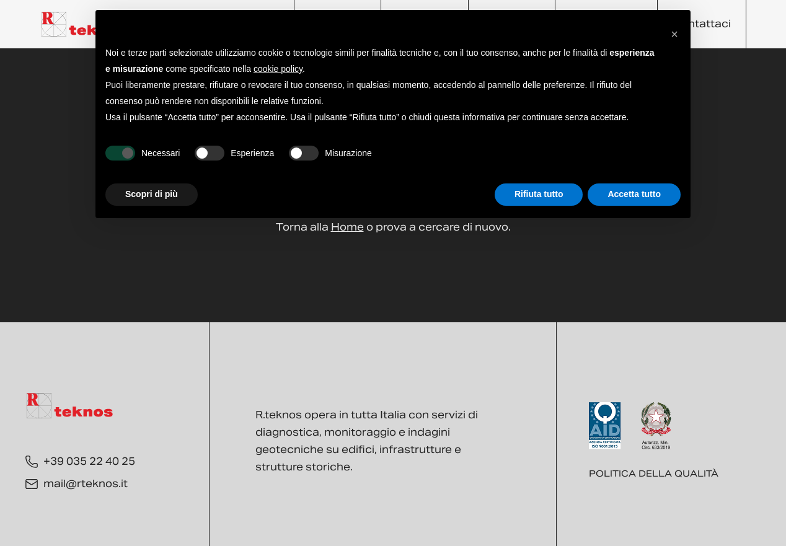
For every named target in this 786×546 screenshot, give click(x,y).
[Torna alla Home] (85, 24)
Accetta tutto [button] (634, 194)
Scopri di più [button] (151, 194)
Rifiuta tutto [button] (538, 194)
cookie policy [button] (278, 69)
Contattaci (702, 23)
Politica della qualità (653, 473)
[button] (674, 30)
